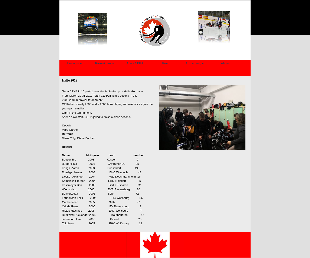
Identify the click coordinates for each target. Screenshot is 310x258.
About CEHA (134, 63)
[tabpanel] (154, 30)
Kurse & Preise (104, 63)
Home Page (74, 63)
